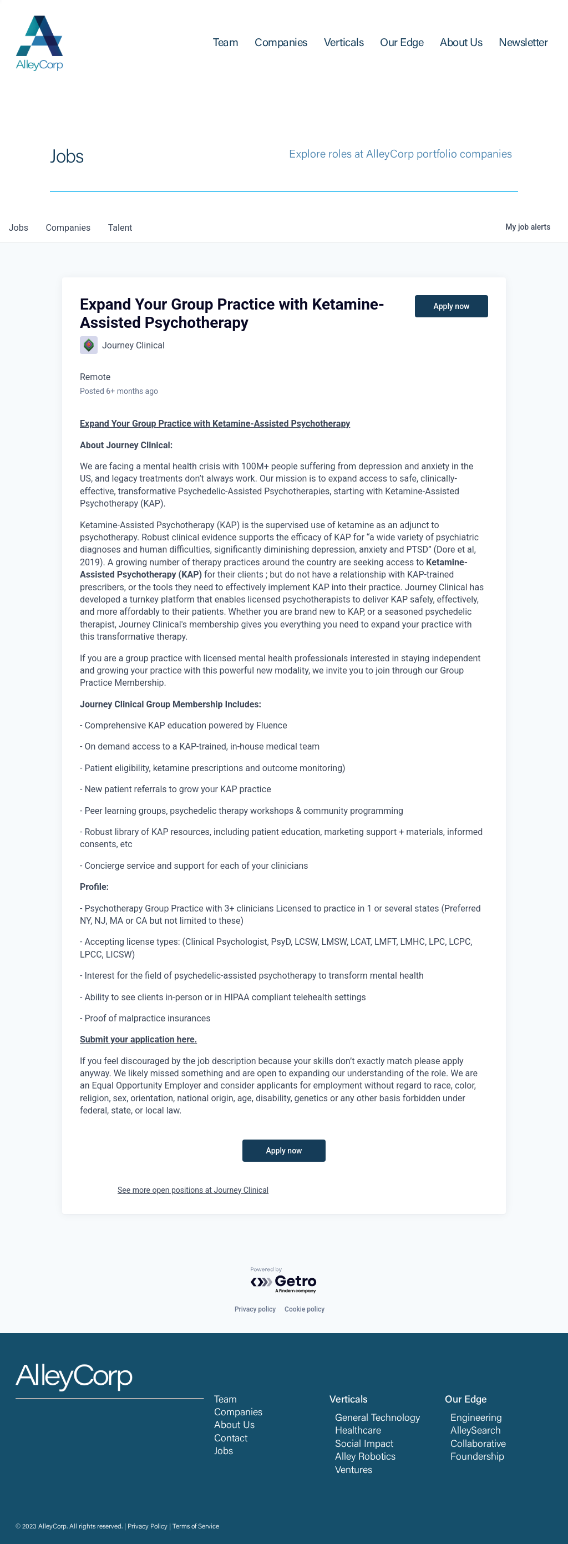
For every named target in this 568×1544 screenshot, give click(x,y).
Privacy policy (255, 1309)
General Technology (377, 1419)
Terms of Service (196, 1526)
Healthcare (358, 1431)
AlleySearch (475, 1431)
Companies (238, 1413)
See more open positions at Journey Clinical (193, 1190)
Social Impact (364, 1445)
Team (225, 1400)
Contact (230, 1439)
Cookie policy (304, 1309)
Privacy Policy (148, 1526)
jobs (18, 227)
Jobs (223, 1452)
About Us (234, 1426)
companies (68, 227)
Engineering (476, 1419)
